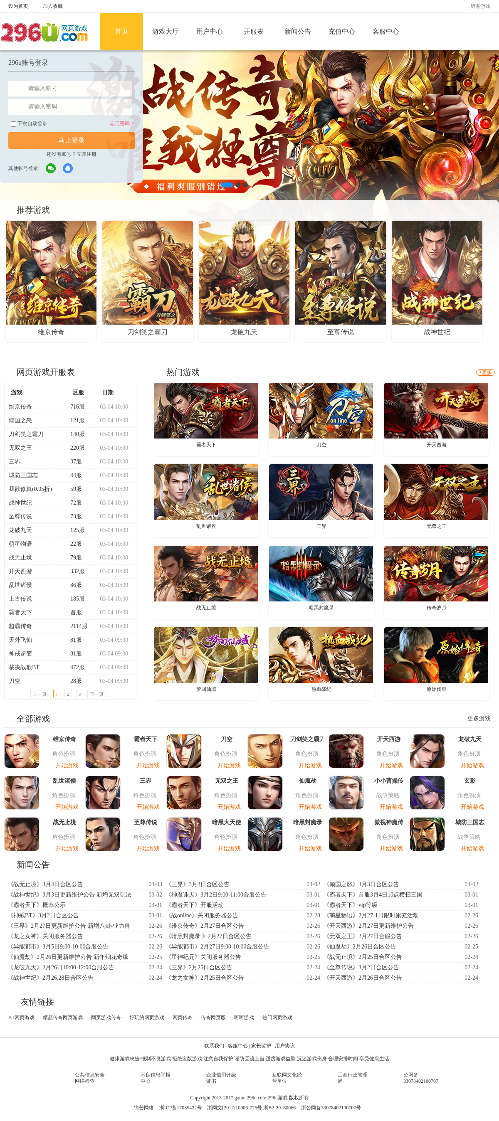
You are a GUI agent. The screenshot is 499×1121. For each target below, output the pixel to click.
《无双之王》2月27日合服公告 (363, 936)
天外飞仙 (20, 640)
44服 (72, 475)
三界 (14, 461)
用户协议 (285, 1046)
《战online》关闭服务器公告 (202, 915)
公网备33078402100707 (420, 1078)
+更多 (485, 372)
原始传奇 (437, 689)
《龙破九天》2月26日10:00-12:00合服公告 (60, 967)
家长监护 (261, 1046)
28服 (72, 681)
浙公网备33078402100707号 (331, 1108)
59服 (72, 489)
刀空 (14, 681)
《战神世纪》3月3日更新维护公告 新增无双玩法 (69, 895)
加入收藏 (53, 6)
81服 (72, 640)
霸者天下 (20, 612)
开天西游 (20, 571)
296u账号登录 (28, 62)
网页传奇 (183, 1017)
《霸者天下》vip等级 (351, 905)
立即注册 (86, 154)
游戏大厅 (165, 31)
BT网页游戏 (21, 1017)
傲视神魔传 (388, 822)
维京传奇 (20, 407)
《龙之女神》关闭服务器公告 (45, 936)
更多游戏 (479, 718)
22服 (72, 544)
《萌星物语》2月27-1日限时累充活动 (371, 915)
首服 (72, 612)
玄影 (470, 781)
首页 (121, 31)
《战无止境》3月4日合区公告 (45, 884)
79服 (72, 557)
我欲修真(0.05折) (30, 489)
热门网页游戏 (277, 1017)
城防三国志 (23, 475)
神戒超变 (20, 653)
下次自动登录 (29, 124)
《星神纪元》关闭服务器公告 (203, 957)
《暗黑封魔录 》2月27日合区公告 (209, 936)
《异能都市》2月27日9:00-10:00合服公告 (217, 947)
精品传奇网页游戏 (63, 1017)
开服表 (254, 31)
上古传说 (20, 599)
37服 (72, 461)
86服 (72, 585)
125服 (74, 530)
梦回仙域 (206, 689)
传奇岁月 (437, 608)
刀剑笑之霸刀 (26, 434)
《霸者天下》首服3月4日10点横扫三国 (373, 895)
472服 (74, 667)
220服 (74, 448)
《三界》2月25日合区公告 (199, 967)
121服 (74, 420)
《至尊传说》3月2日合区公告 (361, 967)
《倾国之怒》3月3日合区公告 (361, 884)
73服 (72, 516)
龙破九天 (20, 530)
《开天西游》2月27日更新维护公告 (369, 926)
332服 (74, 571)
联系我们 (214, 1046)
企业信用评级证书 (221, 1078)
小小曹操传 (388, 781)
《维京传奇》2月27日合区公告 (205, 926)
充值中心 (342, 31)
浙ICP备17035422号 (180, 1108)
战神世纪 (20, 503)
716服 (74, 407)
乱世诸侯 (20, 585)
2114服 (75, 626)
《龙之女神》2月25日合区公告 (205, 978)
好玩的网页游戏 (146, 1017)
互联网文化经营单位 (287, 1078)
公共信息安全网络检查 (90, 1078)
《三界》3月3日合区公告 (198, 884)
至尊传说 (20, 516)
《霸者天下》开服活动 (195, 905)
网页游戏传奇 (106, 1017)
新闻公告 (297, 31)
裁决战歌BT (24, 667)
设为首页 (18, 6)
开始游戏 (67, 765)
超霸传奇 (20, 626)
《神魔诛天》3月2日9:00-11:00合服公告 (216, 895)
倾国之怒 (20, 420)
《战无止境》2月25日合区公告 (363, 957)
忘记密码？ (122, 123)
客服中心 (386, 31)
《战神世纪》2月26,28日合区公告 (50, 978)
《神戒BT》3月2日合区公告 (43, 915)
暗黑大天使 (226, 822)
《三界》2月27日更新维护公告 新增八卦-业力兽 (68, 926)
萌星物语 (20, 544)
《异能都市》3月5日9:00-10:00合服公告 (58, 947)
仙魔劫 (307, 781)
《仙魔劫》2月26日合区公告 (360, 947)
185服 (74, 599)
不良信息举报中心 (155, 1078)
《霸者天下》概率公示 (36, 905)
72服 (72, 503)
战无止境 (20, 557)
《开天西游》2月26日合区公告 (363, 978)
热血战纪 (321, 689)
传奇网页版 (213, 1017)
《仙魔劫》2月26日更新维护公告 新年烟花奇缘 (67, 957)
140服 (74, 434)
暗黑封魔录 (321, 608)
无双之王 (20, 448)
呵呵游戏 (244, 1017)
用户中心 (209, 31)
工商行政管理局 (353, 1078)
